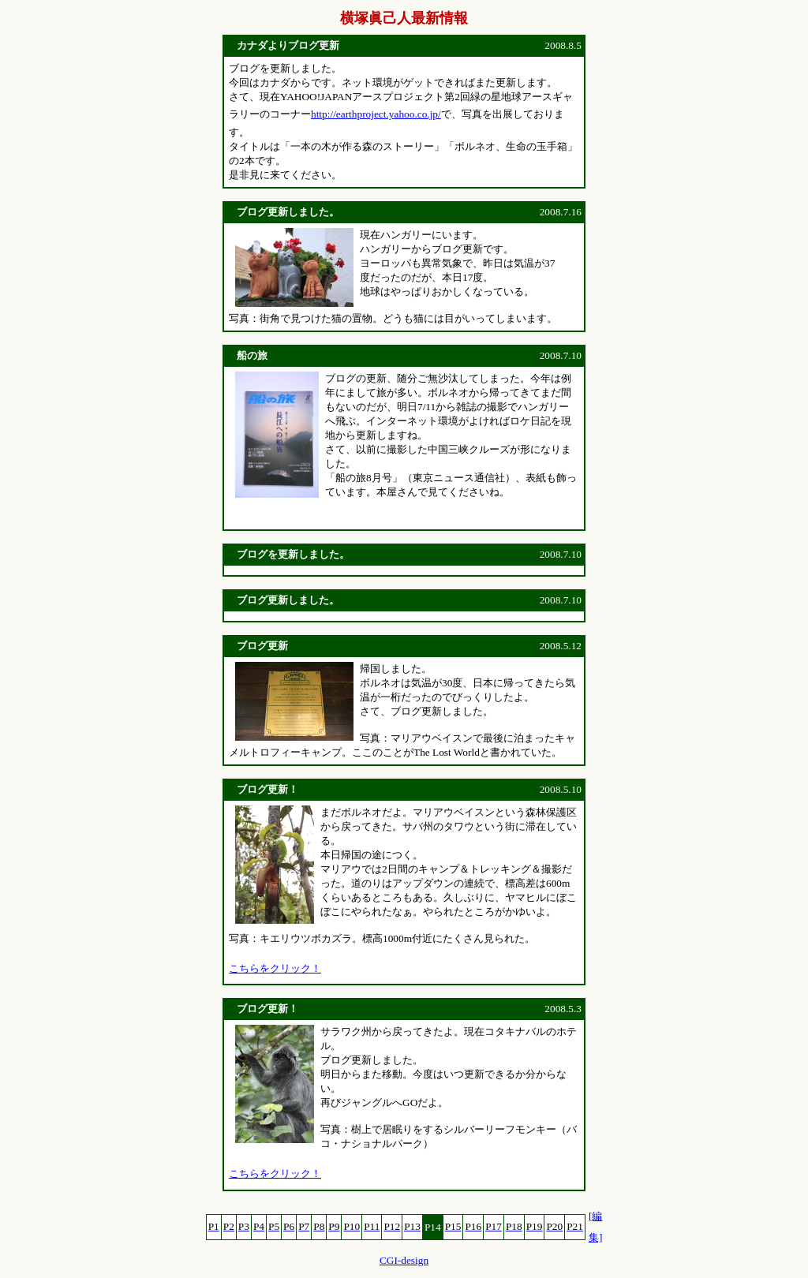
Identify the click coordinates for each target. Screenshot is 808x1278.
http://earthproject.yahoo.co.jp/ (376, 114)
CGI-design (404, 1260)
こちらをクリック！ (275, 968)
